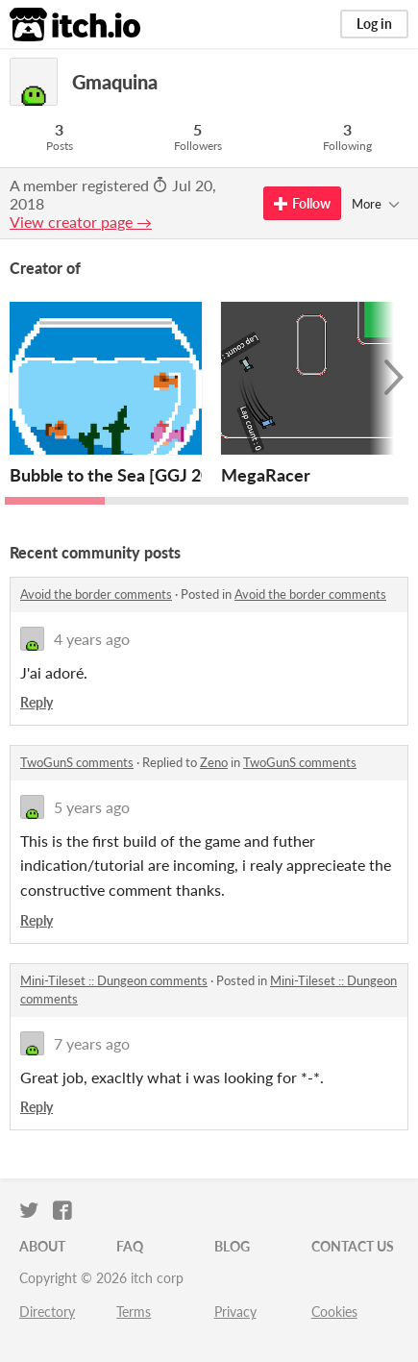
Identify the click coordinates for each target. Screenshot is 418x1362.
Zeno (214, 762)
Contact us (352, 1246)
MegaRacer (265, 474)
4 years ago (92, 639)
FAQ (129, 1246)
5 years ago (92, 807)
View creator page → (81, 221)
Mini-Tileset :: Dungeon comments (114, 980)
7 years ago (92, 1043)
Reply (36, 702)
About (42, 1246)
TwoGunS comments (77, 762)
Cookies (334, 1311)
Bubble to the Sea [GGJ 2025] (122, 474)
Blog (232, 1246)
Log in (374, 23)
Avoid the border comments (96, 594)
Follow (302, 203)
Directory (47, 1311)
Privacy (235, 1311)
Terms (133, 1311)
